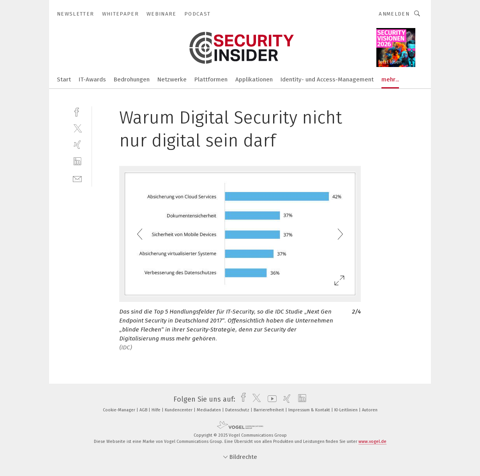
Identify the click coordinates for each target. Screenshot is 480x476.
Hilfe (157, 410)
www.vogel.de (372, 441)
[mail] (77, 178)
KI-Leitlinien (346, 410)
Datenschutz (238, 410)
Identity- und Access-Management (327, 79)
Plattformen (211, 79)
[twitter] (77, 128)
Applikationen (254, 79)
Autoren (370, 410)
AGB (143, 410)
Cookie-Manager (119, 410)
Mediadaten (209, 410)
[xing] (77, 145)
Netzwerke (172, 79)
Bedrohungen (132, 79)
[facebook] (77, 111)
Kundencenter (179, 410)
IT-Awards (92, 79)
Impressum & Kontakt (309, 410)
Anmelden (394, 14)
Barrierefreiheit (269, 410)
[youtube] (270, 399)
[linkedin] (77, 161)
